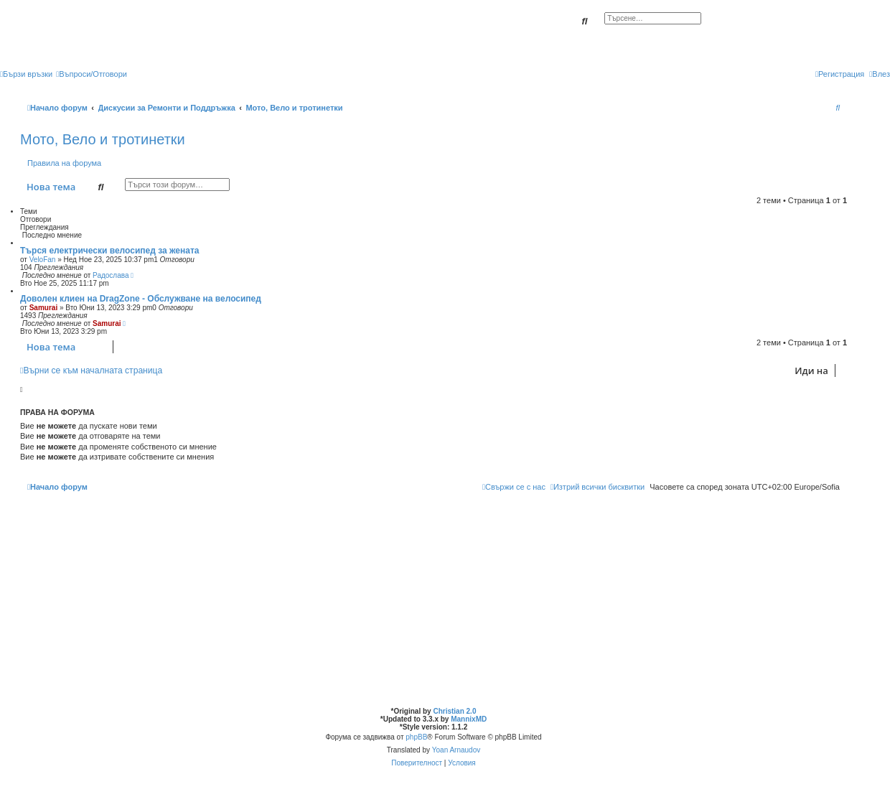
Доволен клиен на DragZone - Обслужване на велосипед (140, 299)
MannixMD (469, 719)
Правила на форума (64, 163)
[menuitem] (91, 74)
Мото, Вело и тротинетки (102, 139)
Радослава (110, 275)
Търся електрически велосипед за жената (109, 251)
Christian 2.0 (454, 711)
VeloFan (42, 260)
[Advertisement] (433, 599)
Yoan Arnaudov (456, 750)
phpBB (416, 737)
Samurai (43, 308)
